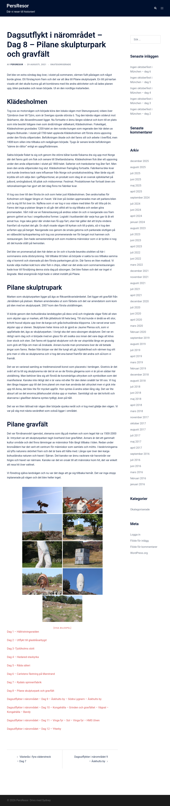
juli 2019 (135, 350)
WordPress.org (139, 553)
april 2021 (136, 295)
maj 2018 (135, 399)
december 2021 (139, 270)
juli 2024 (135, 203)
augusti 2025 (138, 167)
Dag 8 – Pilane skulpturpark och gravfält (30, 690)
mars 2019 (136, 362)
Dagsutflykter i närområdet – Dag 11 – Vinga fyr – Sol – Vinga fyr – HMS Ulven (53, 720)
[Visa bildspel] (62, 628)
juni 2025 (135, 179)
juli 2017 (135, 435)
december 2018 (139, 374)
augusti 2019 (138, 344)
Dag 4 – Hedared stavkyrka (23, 657)
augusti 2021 (138, 283)
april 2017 (136, 447)
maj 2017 (135, 441)
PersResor (19, 5)
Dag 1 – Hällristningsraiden (23, 631)
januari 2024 (137, 222)
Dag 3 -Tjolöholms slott (20, 648)
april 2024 (136, 216)
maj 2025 (135, 185)
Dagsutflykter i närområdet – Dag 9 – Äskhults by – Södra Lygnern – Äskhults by (54, 699)
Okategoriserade (60, 64)
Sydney (46, 800)
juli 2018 (135, 386)
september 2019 (140, 337)
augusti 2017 (138, 429)
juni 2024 (135, 209)
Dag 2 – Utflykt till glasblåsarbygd (26, 640)
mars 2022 (136, 264)
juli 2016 (135, 460)
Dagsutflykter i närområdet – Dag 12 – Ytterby (34, 728)
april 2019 (136, 356)
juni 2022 (135, 258)
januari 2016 (137, 484)
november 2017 (139, 417)
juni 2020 (135, 313)
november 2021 (139, 277)
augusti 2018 (138, 380)
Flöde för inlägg (139, 540)
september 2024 (140, 197)
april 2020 (136, 319)
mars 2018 (136, 411)
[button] (155, 8)
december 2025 (139, 161)
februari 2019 (138, 368)
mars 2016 (136, 472)
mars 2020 (136, 325)
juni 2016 (135, 466)
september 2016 (140, 453)
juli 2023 (135, 234)
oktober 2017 (138, 423)
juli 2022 (135, 252)
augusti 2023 (138, 228)
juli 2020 (135, 307)
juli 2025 (135, 173)
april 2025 (136, 191)
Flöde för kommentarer (143, 546)
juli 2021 (135, 289)
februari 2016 (138, 478)
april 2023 (136, 246)
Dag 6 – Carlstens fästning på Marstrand (31, 673)
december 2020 (139, 301)
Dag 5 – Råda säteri (18, 665)
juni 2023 (135, 240)
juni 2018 (135, 392)
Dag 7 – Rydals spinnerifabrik (24, 682)
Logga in (135, 534)
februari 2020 (138, 332)
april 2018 (136, 405)
